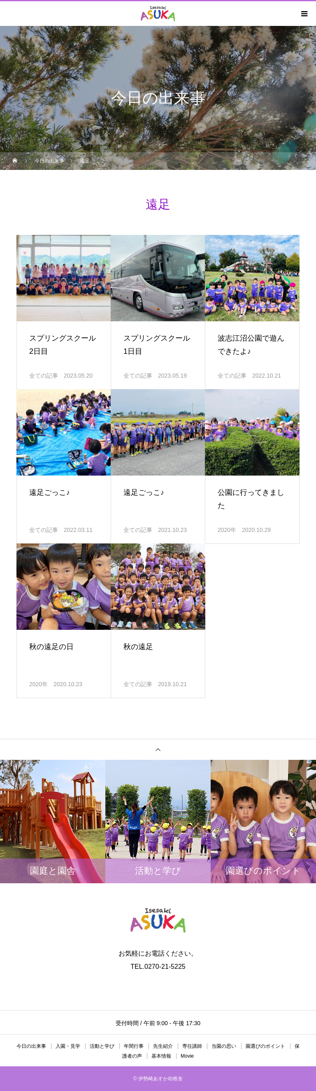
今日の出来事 (31, 1046)
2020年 (227, 530)
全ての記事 (43, 375)
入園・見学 (68, 1046)
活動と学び (102, 1046)
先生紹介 (163, 1046)
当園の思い (223, 1046)
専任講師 (192, 1046)
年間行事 (134, 1046)
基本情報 (161, 1056)
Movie (187, 1056)
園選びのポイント (265, 1046)
